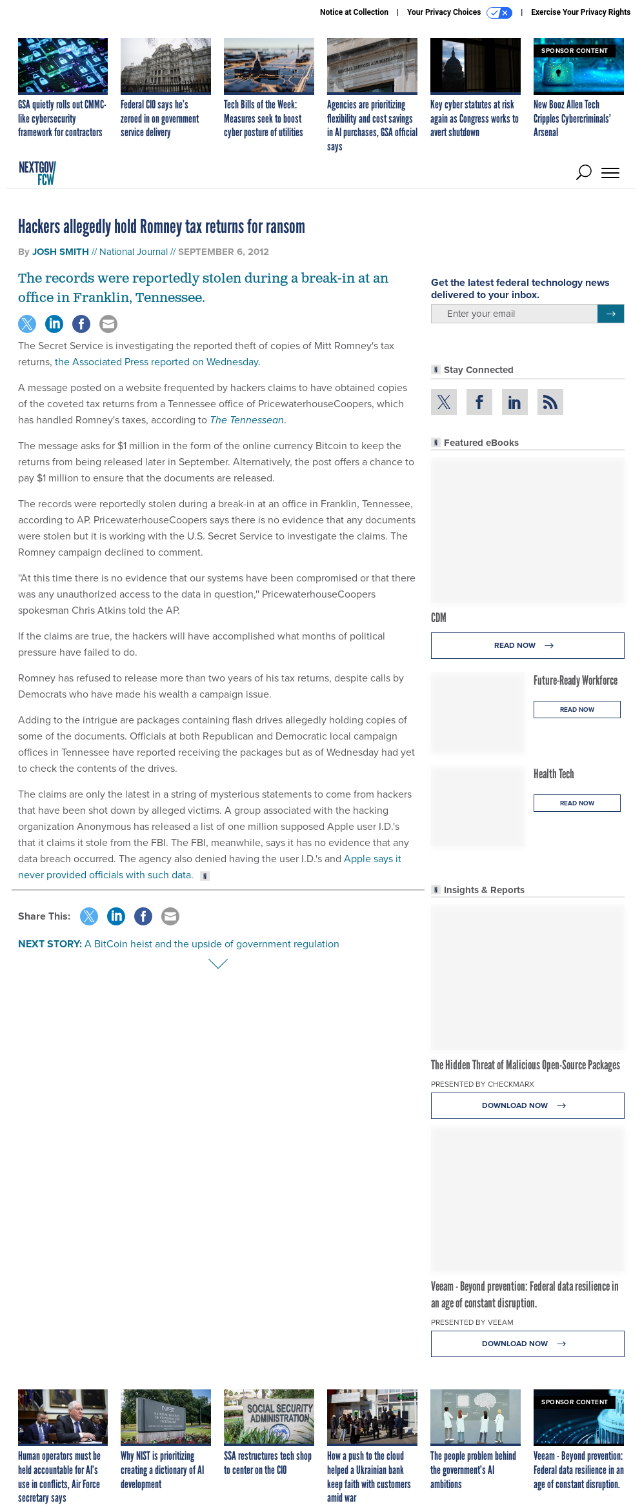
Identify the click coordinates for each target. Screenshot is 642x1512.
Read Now (527, 646)
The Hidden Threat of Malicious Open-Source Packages (525, 1065)
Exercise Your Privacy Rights (580, 12)
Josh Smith (60, 252)
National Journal (133, 252)
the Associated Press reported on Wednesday (156, 361)
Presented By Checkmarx (482, 1084)
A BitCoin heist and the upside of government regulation (212, 943)
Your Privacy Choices (459, 13)
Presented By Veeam (472, 1322)
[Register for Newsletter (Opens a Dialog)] (610, 314)
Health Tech (554, 773)
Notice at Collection (354, 12)
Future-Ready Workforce (575, 680)
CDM (438, 617)
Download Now (527, 1106)
